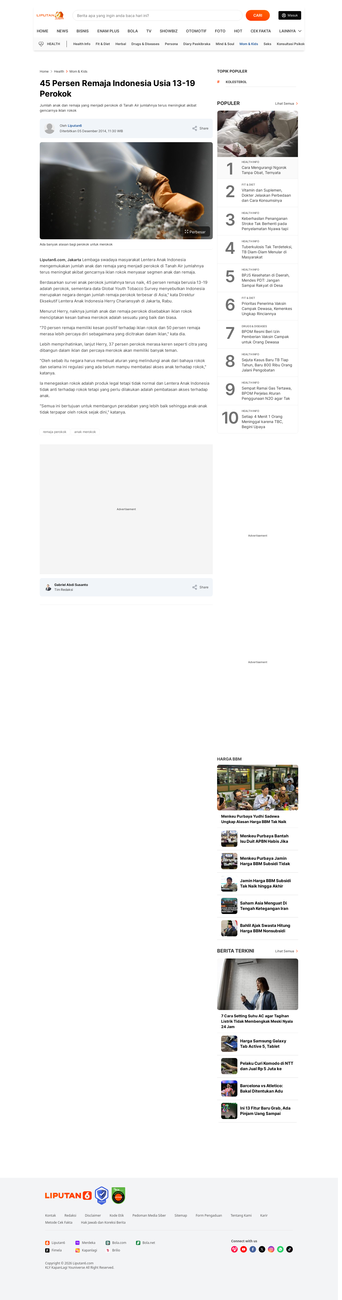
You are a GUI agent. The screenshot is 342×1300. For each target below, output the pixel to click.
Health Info (81, 44)
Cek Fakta (261, 31)
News (62, 31)
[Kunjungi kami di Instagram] (271, 1249)
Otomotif (196, 31)
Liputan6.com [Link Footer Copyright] (83, 1263)
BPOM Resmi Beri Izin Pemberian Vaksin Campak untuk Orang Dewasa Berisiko (265, 339)
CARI (257, 15)
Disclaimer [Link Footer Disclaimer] (93, 1215)
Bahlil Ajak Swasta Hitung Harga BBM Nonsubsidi (265, 928)
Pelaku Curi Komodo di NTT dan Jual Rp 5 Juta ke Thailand (266, 1069)
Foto (220, 31)
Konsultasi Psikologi (292, 44)
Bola (133, 31)
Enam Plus (108, 31)
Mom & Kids (249, 44)
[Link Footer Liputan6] (68, 1195)
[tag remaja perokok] (55, 432)
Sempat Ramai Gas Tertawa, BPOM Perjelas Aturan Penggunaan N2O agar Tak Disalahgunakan (267, 396)
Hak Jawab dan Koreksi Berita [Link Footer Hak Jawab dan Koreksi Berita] (103, 1222)
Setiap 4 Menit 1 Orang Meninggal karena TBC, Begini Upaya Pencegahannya (262, 424)
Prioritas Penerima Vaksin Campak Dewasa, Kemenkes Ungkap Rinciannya (267, 308)
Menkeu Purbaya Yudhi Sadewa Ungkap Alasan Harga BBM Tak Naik (253, 819)
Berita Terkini (235, 951)
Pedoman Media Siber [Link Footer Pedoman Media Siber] (149, 1215)
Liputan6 (75, 126)
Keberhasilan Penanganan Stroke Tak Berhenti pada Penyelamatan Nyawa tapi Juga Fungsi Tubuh (265, 226)
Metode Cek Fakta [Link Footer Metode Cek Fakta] (58, 1222)
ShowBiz (169, 31)
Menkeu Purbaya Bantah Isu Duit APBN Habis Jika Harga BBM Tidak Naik (264, 841)
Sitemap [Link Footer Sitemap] (181, 1215)
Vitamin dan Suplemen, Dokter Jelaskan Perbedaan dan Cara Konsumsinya (266, 195)
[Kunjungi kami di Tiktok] (289, 1249)
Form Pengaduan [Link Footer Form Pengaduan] (209, 1215)
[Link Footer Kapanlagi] (86, 1250)
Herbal (120, 44)
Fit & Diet (103, 44)
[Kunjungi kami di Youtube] (243, 1249)
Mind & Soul (225, 44)
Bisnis (83, 31)
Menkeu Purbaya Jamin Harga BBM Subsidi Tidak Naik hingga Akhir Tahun (265, 864)
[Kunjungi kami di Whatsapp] (280, 1249)
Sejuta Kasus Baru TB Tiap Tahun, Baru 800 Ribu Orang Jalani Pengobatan (267, 364)
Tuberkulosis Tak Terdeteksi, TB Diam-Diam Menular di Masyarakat (267, 251)
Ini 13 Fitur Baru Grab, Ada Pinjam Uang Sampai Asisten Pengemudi (265, 1113)
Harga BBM (229, 759)
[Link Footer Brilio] (116, 1250)
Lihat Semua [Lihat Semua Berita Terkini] (284, 951)
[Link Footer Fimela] (56, 1250)
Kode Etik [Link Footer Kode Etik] (116, 1215)
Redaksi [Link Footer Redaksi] (71, 1215)
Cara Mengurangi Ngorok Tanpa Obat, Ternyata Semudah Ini (264, 172)
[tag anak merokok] (85, 432)
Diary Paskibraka (196, 44)
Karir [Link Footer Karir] (264, 1215)
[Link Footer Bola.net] (147, 1243)
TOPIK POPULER (232, 71)
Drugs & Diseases (145, 44)
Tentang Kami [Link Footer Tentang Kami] (241, 1215)
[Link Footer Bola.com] (116, 1243)
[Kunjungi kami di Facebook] (253, 1249)
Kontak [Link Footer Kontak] (50, 1215)
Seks (267, 44)
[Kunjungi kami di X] (262, 1249)
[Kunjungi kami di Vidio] (234, 1249)
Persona (171, 44)
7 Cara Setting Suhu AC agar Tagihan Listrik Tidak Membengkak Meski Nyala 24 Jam (257, 1021)
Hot (238, 31)
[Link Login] (289, 15)
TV (148, 31)
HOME (42, 31)
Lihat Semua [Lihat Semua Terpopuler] (284, 103)
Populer (228, 103)
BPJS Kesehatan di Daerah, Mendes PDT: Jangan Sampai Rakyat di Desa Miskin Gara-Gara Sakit (266, 283)
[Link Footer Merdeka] (86, 1243)
